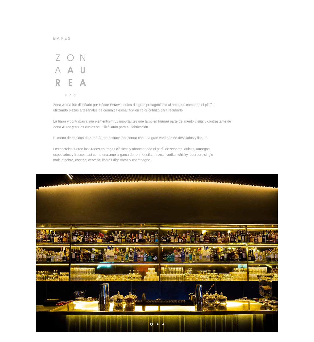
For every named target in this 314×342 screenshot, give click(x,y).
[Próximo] (271, 253)
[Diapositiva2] (157, 324)
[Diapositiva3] (163, 324)
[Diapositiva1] (151, 324)
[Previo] (43, 253)
